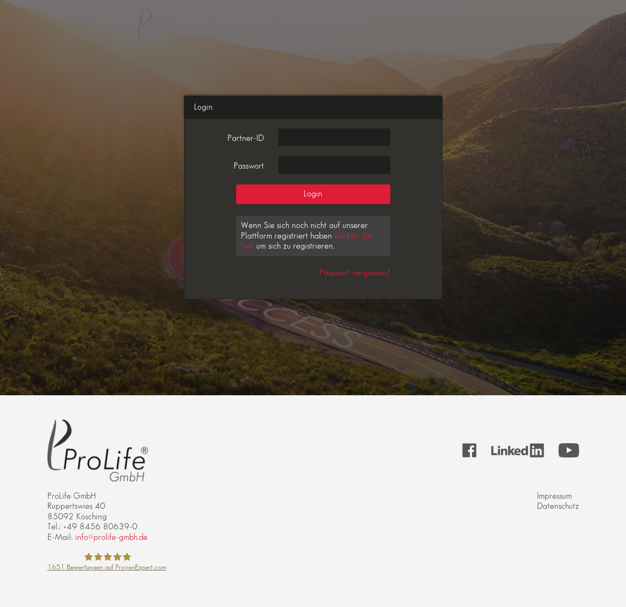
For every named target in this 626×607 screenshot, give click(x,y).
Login (313, 194)
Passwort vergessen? (354, 273)
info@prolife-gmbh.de (111, 537)
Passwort (249, 166)
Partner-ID (246, 138)
